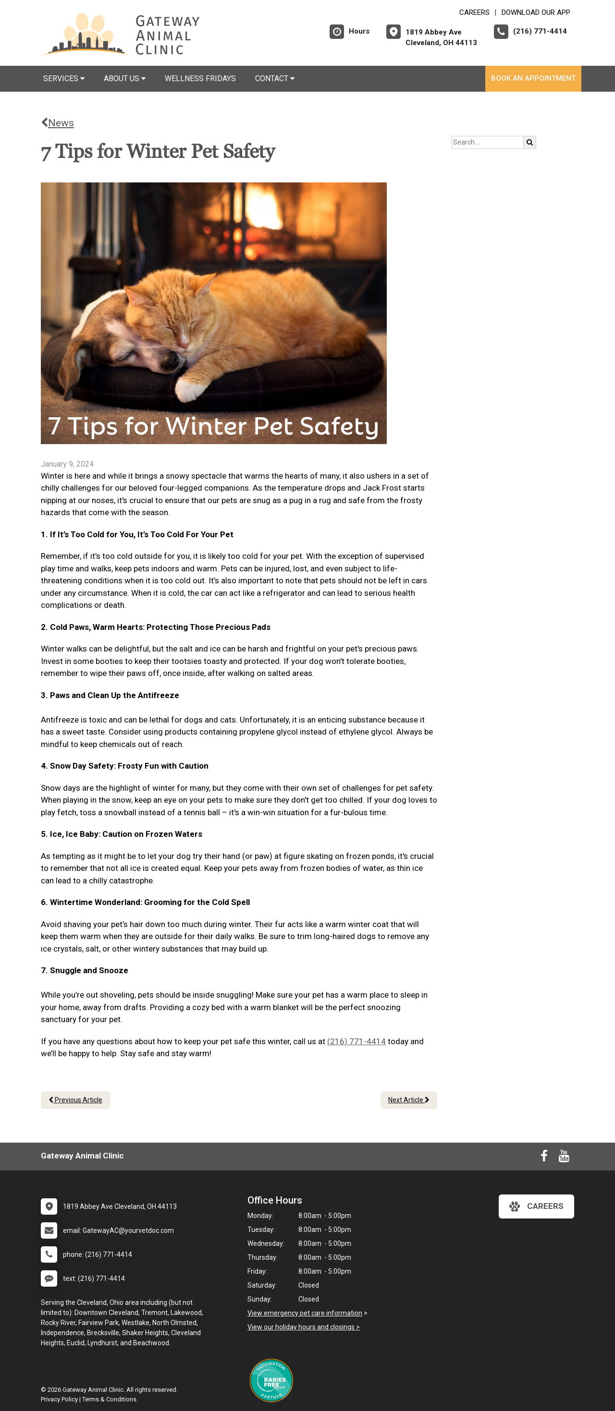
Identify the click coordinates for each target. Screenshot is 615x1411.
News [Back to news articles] (57, 123)
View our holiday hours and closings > (303, 1327)
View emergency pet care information (304, 1313)
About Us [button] (125, 78)
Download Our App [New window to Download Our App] (536, 12)
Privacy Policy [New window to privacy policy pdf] (59, 1399)
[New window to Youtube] (564, 1158)
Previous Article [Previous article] (75, 1100)
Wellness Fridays (200, 78)
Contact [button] (275, 78)
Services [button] (64, 78)
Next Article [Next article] (409, 1100)
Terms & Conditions (109, 1399)
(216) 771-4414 (356, 1041)
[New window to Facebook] (544, 1158)
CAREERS (474, 12)
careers (536, 1206)
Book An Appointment (533, 78)
